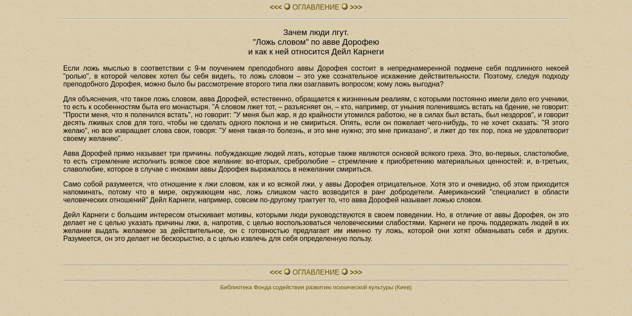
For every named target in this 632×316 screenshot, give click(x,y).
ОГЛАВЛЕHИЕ (316, 7)
